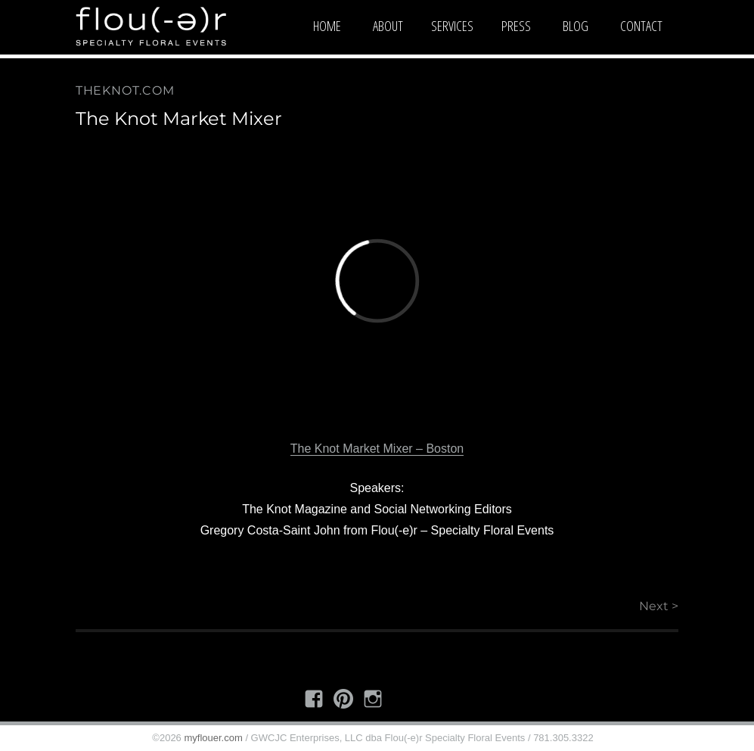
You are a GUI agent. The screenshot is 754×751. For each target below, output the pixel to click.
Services (452, 26)
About (388, 26)
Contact (641, 26)
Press (516, 26)
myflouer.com (213, 737)
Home (327, 26)
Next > (658, 606)
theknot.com (125, 90)
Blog (575, 26)
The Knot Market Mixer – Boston (377, 448)
